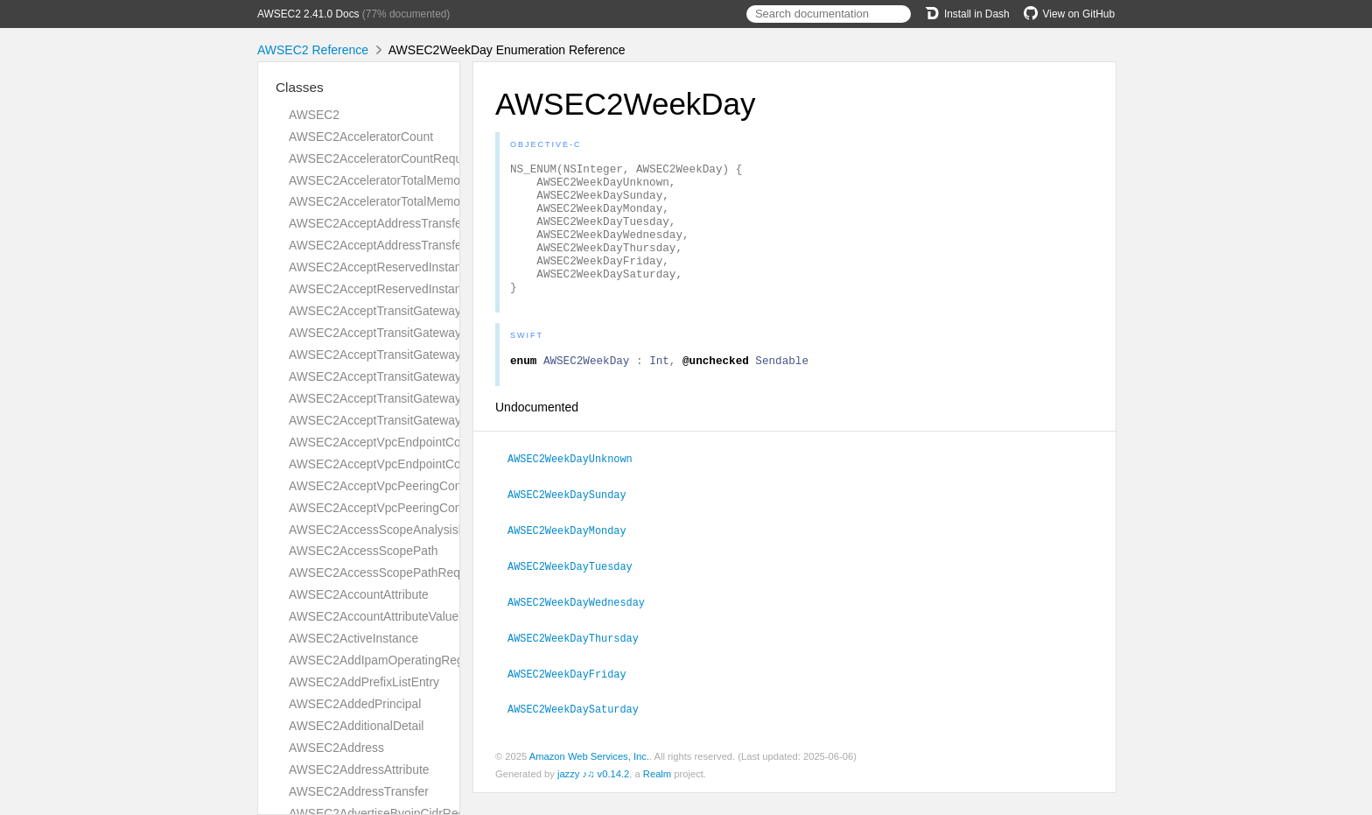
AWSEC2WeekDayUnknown (577, 487)
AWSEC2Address (336, 748)
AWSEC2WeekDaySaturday (580, 731)
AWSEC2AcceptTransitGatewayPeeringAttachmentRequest (449, 355)
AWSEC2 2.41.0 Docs (308, 14)
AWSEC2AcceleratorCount (361, 137)
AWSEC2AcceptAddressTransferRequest (400, 223)
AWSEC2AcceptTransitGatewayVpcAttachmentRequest (439, 398)
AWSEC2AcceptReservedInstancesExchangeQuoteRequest (450, 267)
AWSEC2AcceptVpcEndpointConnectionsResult (418, 464)
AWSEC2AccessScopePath (363, 551)
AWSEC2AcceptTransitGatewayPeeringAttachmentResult (443, 376)
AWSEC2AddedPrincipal (355, 704)
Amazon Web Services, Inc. (589, 778)
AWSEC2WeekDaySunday (574, 522)
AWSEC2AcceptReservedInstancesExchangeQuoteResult (445, 289)
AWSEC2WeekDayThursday (580, 662)
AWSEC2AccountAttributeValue (373, 616)
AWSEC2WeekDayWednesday (583, 627)
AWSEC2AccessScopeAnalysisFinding (393, 530)
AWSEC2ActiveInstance (353, 638)
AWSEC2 (314, 115)
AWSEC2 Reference (312, 50)
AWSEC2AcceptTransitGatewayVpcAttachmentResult (433, 420)
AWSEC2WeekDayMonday (574, 557)
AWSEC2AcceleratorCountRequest (384, 158)
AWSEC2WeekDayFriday (574, 697)
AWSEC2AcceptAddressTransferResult (394, 245)
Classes (300, 87)
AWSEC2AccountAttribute (359, 594)
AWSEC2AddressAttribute (359, 769)
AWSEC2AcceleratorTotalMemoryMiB (390, 180)
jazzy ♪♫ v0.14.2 (593, 795)
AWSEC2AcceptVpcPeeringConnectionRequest (417, 486)
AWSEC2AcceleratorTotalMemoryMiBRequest (412, 201)
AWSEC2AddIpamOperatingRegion (384, 660)
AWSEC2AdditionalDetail (356, 726)
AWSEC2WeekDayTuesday (577, 592)
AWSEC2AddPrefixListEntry (364, 682)
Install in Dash (967, 14)
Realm (657, 795)
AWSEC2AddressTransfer (359, 791)
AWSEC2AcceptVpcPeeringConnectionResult (412, 508)
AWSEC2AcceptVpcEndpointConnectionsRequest (423, 442)
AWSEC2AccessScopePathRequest (386, 573)
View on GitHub (1069, 14)
